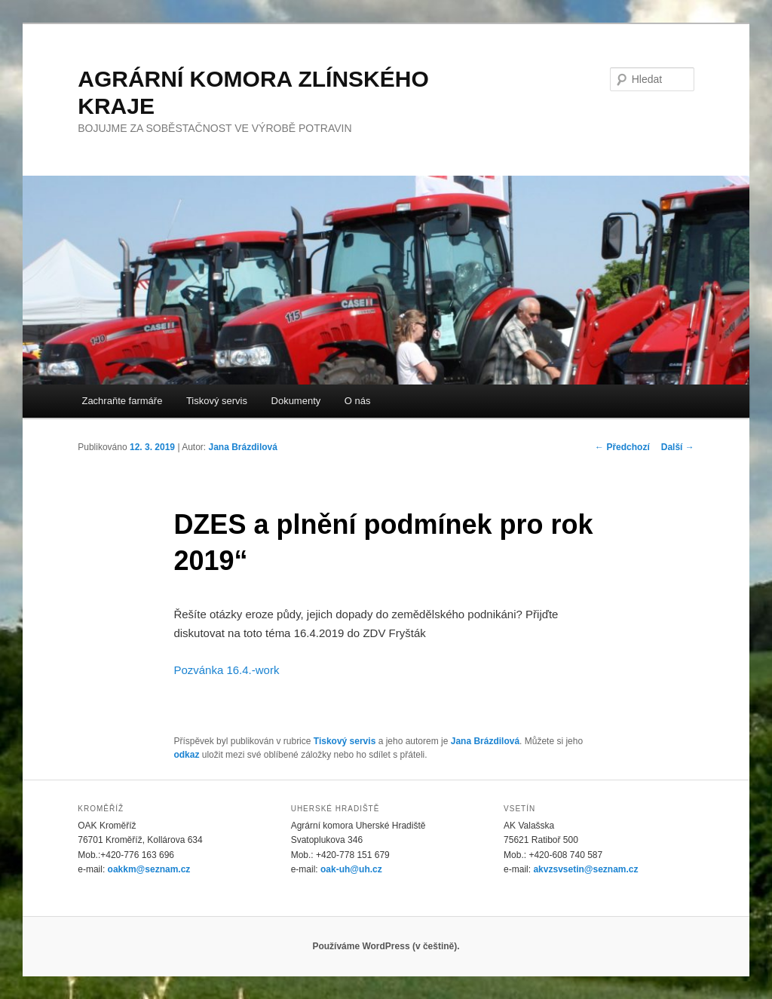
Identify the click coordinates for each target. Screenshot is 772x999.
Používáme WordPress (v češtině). (385, 946)
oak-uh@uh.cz (351, 869)
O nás (358, 400)
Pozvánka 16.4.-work (226, 669)
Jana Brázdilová (243, 447)
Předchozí (622, 447)
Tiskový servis (216, 400)
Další (677, 447)
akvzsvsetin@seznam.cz (585, 869)
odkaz (186, 754)
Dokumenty (296, 400)
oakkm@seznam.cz (149, 869)
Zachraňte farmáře (121, 400)
